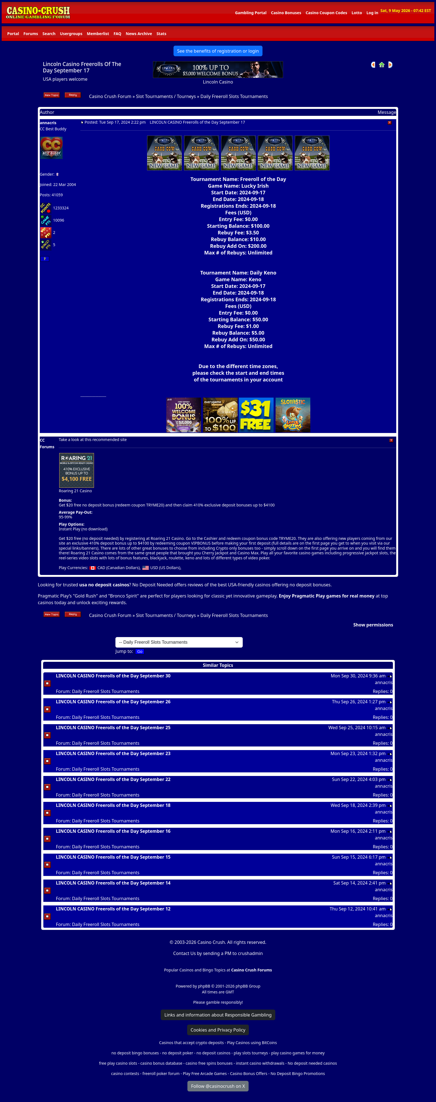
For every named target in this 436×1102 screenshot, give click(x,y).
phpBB (204, 986)
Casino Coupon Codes (326, 12)
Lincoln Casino (218, 82)
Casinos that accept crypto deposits (191, 1042)
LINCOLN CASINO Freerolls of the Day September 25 (113, 727)
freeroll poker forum (161, 1073)
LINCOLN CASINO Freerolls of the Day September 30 (113, 676)
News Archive (139, 33)
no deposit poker (177, 1053)
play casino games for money (297, 1053)
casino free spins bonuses (208, 1063)
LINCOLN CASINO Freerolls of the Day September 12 (113, 909)
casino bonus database (161, 1063)
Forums (30, 33)
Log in (372, 12)
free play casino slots (118, 1063)
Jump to (123, 651)
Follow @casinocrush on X (218, 1086)
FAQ (117, 33)
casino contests (125, 1073)
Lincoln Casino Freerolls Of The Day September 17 (82, 67)
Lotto (356, 12)
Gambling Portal (250, 12)
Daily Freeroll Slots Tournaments (234, 96)
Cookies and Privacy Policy (218, 1030)
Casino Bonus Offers (248, 1073)
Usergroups (71, 33)
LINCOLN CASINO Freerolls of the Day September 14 (113, 883)
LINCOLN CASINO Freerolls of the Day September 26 (113, 702)
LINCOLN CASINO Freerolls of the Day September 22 (113, 779)
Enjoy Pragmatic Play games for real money (327, 596)
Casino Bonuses (286, 12)
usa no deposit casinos (104, 585)
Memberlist (98, 33)
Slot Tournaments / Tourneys (166, 96)
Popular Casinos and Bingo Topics (195, 970)
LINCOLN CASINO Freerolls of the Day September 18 (113, 805)
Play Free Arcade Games (205, 1073)
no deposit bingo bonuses (135, 1053)
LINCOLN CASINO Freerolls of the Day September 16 (113, 831)
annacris (48, 122)
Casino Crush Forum (110, 96)
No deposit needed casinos (312, 1063)
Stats (161, 33)
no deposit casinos (214, 1053)
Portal (13, 33)
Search (49, 33)
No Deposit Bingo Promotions (298, 1073)
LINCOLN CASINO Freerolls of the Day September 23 (113, 753)
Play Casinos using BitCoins (252, 1042)
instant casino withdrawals (260, 1063)
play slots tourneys (251, 1053)
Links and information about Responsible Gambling (218, 1015)
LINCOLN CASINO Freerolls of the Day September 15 (113, 857)
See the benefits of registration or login (218, 51)
